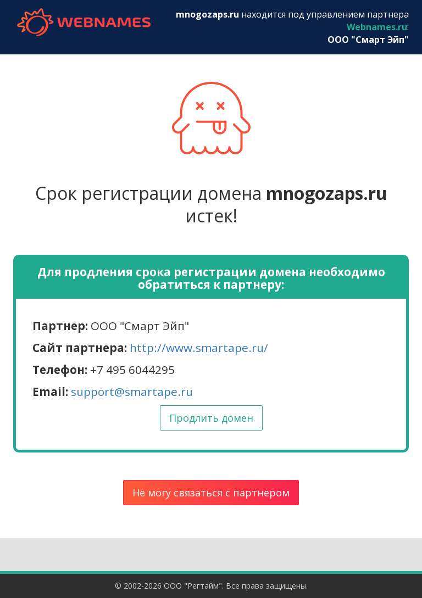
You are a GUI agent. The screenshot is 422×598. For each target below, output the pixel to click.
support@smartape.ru (132, 391)
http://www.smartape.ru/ (199, 347)
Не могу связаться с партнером (211, 492)
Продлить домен (211, 417)
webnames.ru (83, 22)
